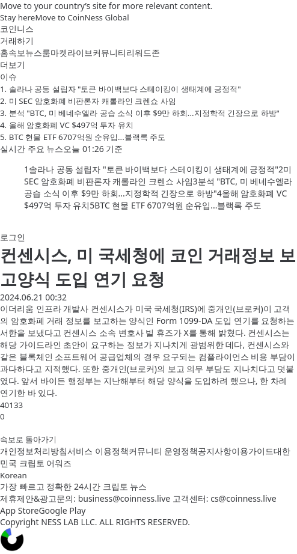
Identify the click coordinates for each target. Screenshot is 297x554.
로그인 (12, 237)
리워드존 (143, 52)
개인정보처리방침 (33, 451)
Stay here (17, 17)
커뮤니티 (109, 52)
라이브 (80, 52)
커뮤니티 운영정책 (163, 451)
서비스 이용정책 (98, 451)
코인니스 (17, 28)
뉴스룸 (38, 52)
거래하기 (17, 40)
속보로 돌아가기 (28, 439)
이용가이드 (252, 451)
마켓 (59, 52)
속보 (16, 52)
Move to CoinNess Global (82, 17)
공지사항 (214, 451)
